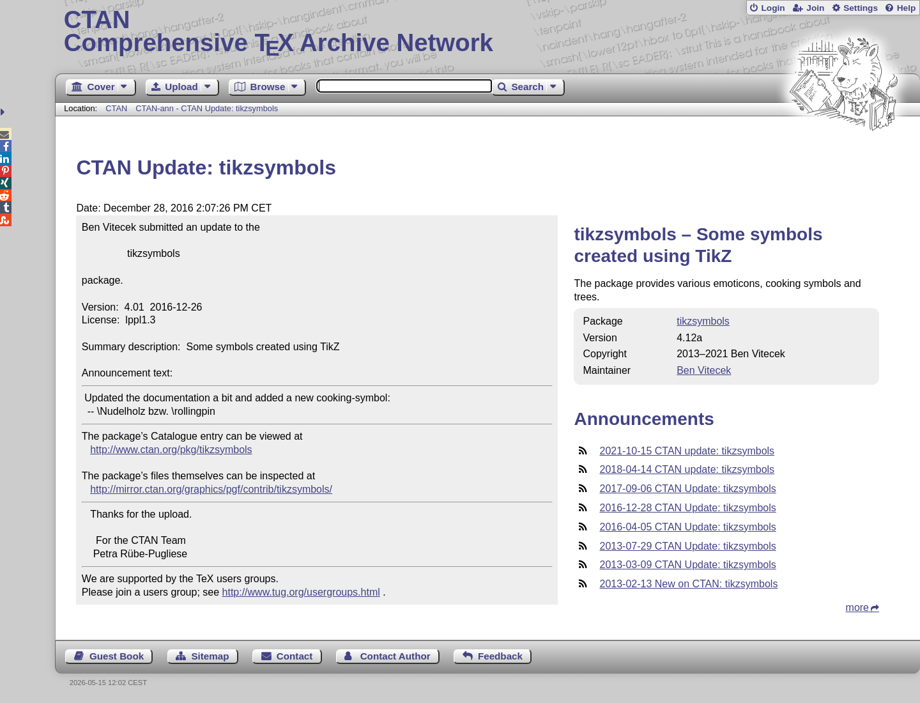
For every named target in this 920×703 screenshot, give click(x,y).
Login (773, 8)
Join (815, 8)
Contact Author (395, 656)
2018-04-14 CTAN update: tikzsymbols (686, 469)
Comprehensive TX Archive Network (488, 32)
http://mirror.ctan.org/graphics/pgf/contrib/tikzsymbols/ (211, 489)
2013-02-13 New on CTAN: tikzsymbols (688, 583)
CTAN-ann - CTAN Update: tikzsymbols (206, 108)
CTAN (116, 108)
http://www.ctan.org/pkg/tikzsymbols (171, 449)
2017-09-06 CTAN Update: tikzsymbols (687, 488)
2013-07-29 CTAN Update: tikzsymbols (687, 546)
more (857, 607)
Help (906, 8)
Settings (860, 8)
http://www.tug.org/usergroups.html (301, 592)
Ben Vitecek (704, 370)
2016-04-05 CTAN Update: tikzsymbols (687, 526)
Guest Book (116, 656)
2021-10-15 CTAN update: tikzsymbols (686, 450)
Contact (295, 656)
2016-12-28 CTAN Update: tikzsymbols (687, 507)
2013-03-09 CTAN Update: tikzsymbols (687, 564)
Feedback (500, 656)
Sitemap (210, 656)
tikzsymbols (703, 321)
